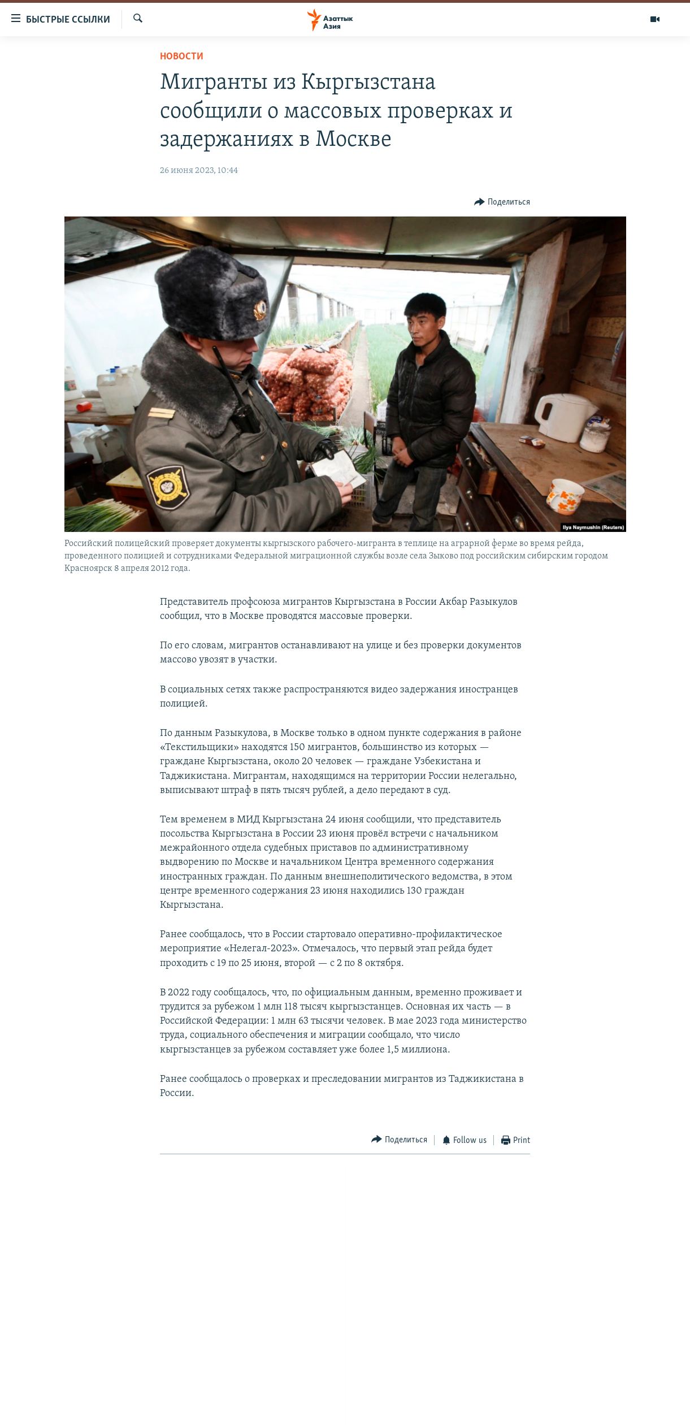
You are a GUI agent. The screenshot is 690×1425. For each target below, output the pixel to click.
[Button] (502, 203)
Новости (181, 56)
